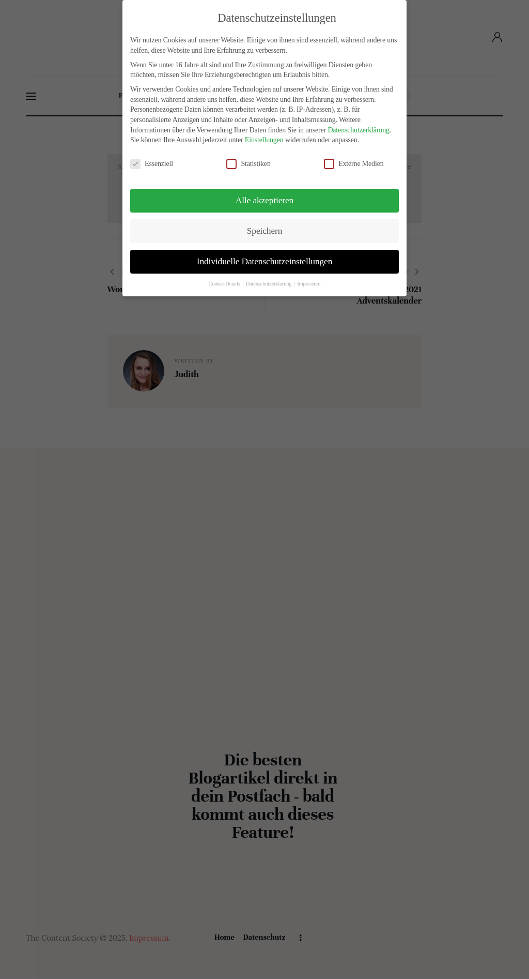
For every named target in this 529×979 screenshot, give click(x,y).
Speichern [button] (264, 230)
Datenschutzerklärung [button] (269, 284)
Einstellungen (264, 140)
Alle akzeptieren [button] (264, 200)
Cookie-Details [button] (225, 284)
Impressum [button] (308, 284)
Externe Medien (358, 164)
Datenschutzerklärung (358, 130)
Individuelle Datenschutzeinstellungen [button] (264, 261)
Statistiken (252, 164)
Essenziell (155, 164)
